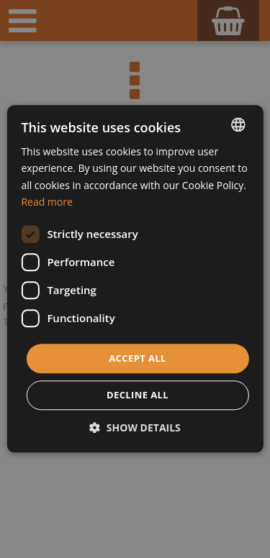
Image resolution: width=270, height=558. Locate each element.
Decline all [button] (137, 395)
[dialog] (135, 279)
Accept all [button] (137, 358)
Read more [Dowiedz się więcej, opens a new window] (46, 202)
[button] (135, 428)
